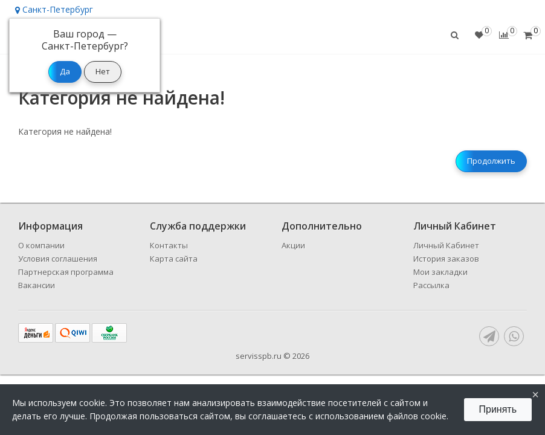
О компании (41, 245)
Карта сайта (174, 258)
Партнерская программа (66, 271)
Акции (293, 245)
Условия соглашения (57, 258)
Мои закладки (440, 271)
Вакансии (36, 285)
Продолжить (491, 160)
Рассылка (431, 285)
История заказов (446, 258)
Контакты (169, 245)
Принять (498, 409)
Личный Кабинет (446, 245)
